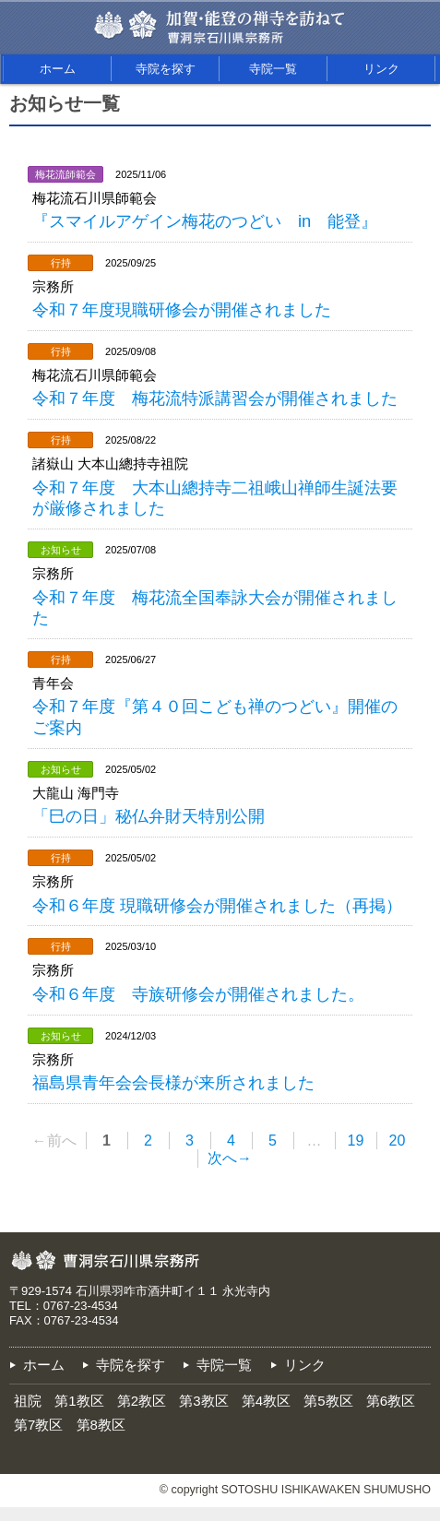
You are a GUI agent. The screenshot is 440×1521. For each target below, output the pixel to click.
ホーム (58, 69)
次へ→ (230, 1158)
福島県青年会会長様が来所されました (173, 1082)
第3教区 (203, 1400)
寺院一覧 (273, 69)
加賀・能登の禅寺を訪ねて (254, 18)
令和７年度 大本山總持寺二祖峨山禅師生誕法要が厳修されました (215, 498)
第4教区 (266, 1400)
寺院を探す (166, 69)
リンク (381, 69)
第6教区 (390, 1400)
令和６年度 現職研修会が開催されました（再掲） (217, 905)
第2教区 (141, 1400)
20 (397, 1140)
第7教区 (38, 1424)
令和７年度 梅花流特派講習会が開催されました (215, 398)
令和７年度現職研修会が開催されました (181, 309)
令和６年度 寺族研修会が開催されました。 (198, 994)
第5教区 (327, 1400)
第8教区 (101, 1424)
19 (356, 1140)
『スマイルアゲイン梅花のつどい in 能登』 (204, 221)
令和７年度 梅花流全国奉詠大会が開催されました (215, 608)
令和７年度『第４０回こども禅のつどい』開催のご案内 (215, 716)
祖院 (28, 1400)
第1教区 (78, 1400)
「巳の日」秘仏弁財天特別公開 (148, 816)
